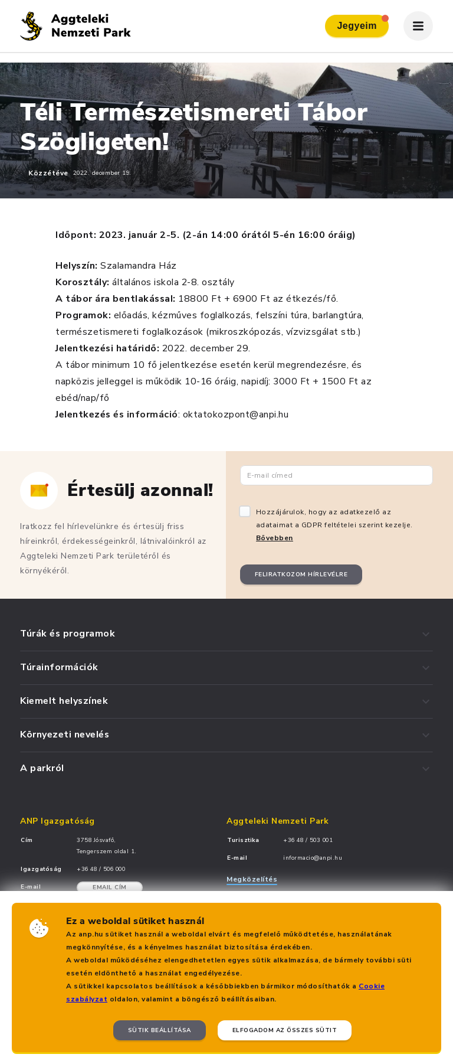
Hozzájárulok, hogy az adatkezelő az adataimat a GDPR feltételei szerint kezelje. (334, 525)
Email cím (110, 887)
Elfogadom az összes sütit (284, 1030)
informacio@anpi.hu (312, 858)
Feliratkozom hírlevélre (301, 574)
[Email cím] (336, 475)
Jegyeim (363, 23)
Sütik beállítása (159, 1030)
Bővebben (274, 538)
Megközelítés (251, 879)
